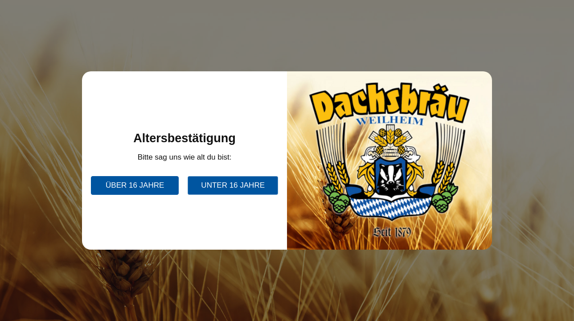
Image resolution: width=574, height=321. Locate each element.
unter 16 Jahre (233, 185)
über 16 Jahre (135, 185)
